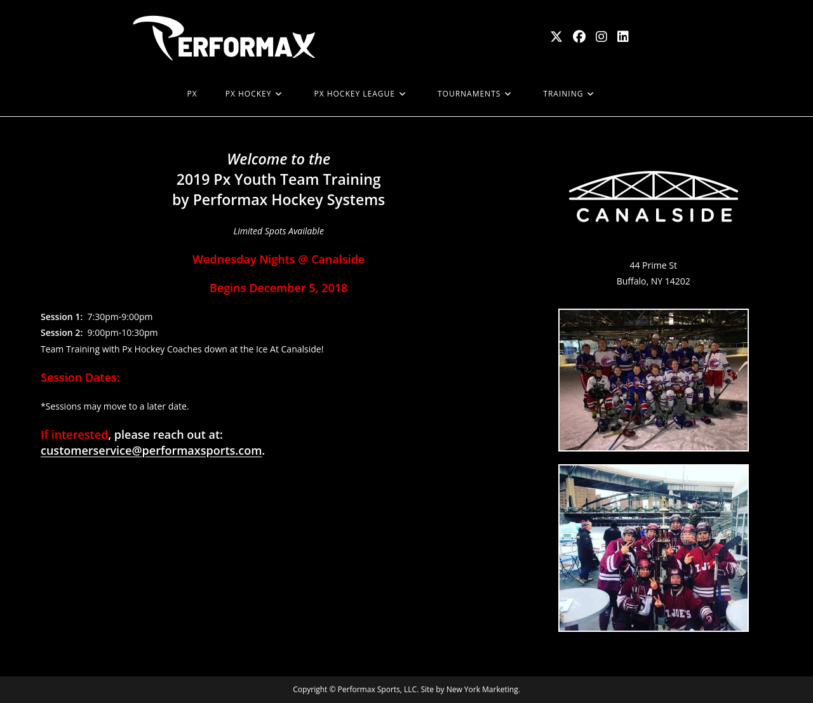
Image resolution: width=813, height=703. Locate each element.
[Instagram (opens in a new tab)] (601, 36)
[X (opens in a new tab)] (556, 36)
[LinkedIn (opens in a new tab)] (623, 36)
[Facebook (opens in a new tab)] (579, 36)
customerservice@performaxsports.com (151, 450)
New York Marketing (482, 689)
